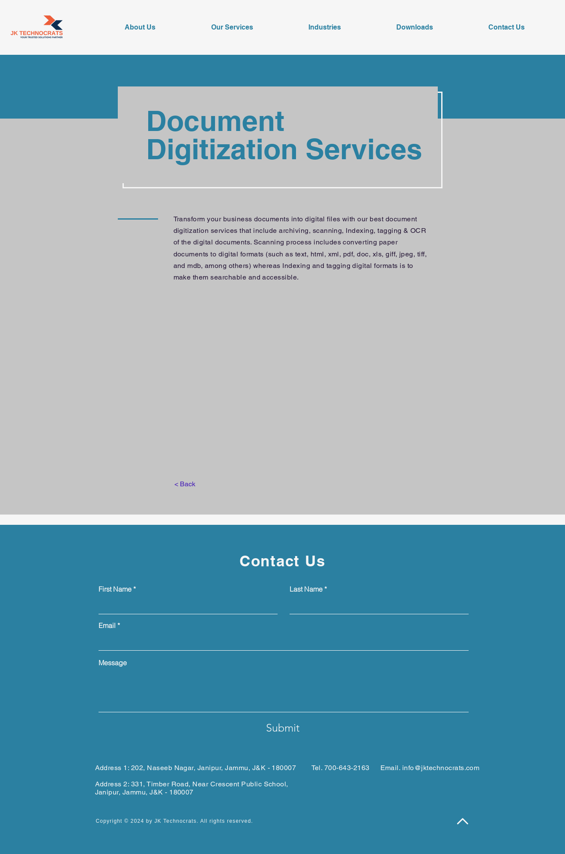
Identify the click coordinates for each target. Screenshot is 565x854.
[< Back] (184, 484)
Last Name (306, 589)
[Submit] (282, 727)
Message (113, 662)
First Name (115, 589)
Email (107, 625)
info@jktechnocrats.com (441, 768)
